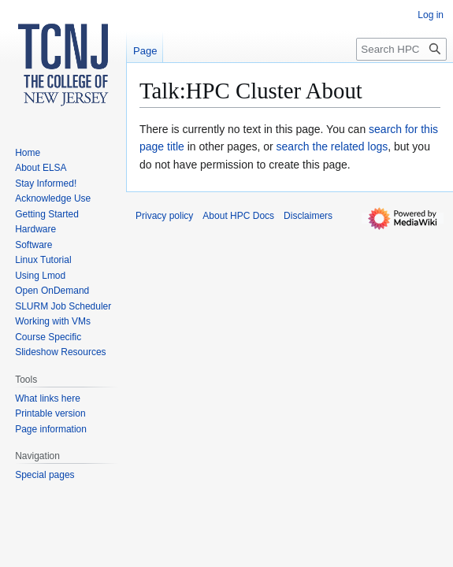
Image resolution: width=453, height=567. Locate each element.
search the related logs (332, 146)
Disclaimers (308, 215)
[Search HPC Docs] (401, 49)
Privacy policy (164, 215)
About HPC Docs (238, 215)
